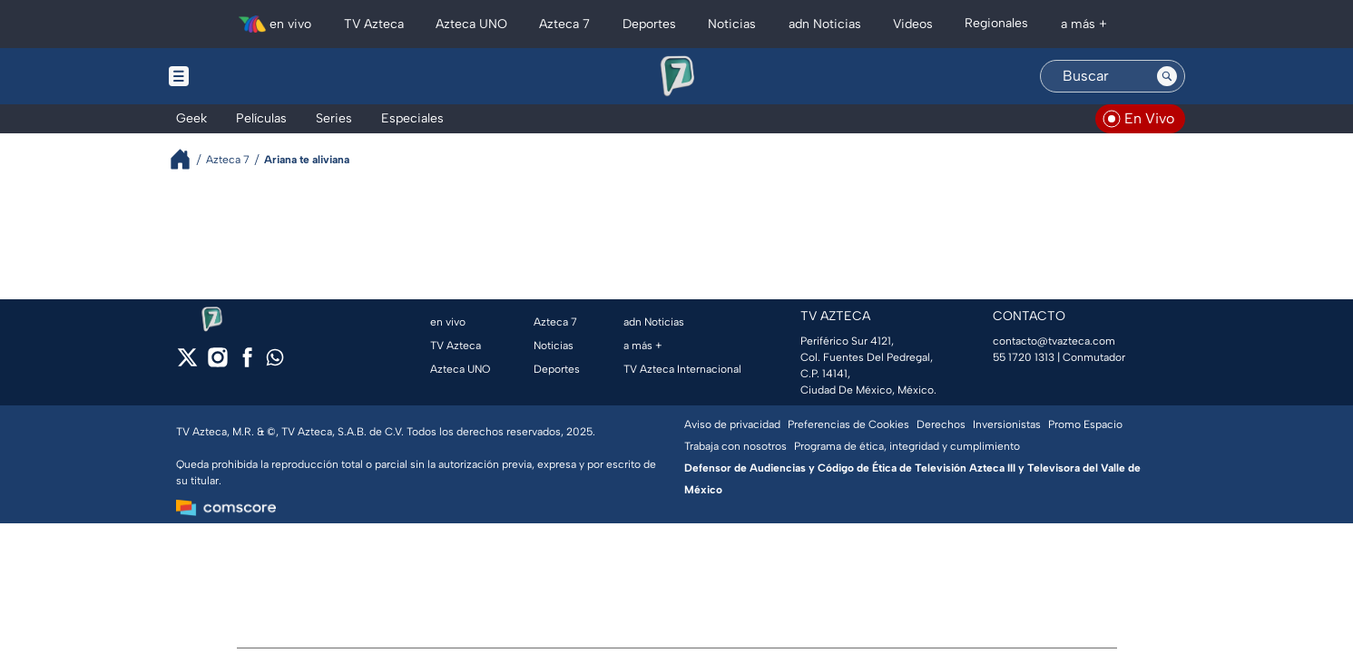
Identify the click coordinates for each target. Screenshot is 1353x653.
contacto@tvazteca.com (1054, 341)
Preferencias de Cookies (848, 424)
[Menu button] (241, 76)
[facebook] (247, 363)
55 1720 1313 (1023, 357)
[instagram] (217, 363)
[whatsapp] (275, 361)
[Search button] (1167, 76)
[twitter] (187, 363)
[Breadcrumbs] (187, 159)
